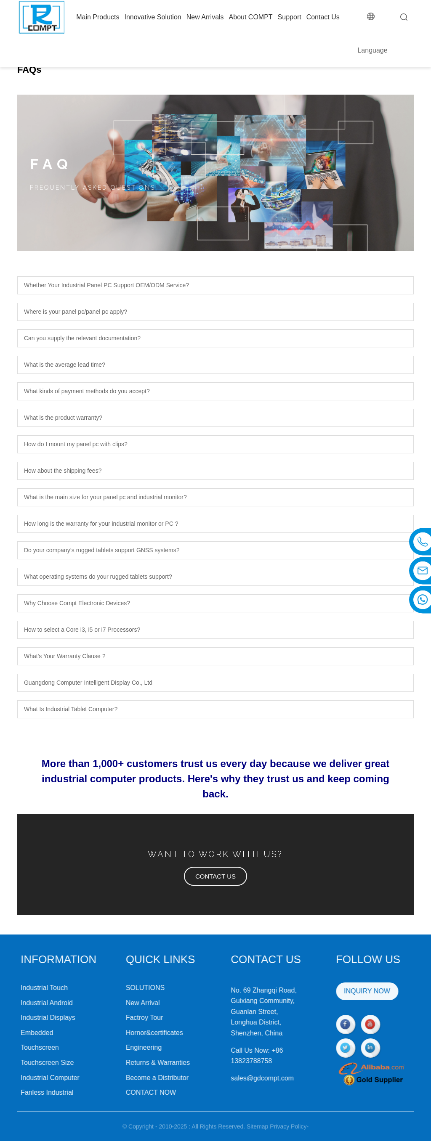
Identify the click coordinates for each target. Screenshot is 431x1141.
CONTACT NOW (128, 1092)
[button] (215, 876)
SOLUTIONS (122, 987)
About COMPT (251, 17)
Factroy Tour (121, 1017)
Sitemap (257, 1133)
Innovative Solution (152, 17)
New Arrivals (205, 17)
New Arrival (120, 1002)
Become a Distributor (134, 1077)
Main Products (97, 17)
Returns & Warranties (135, 1062)
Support (289, 17)
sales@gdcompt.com (239, 1078)
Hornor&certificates (131, 1032)
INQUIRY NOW (344, 991)
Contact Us (323, 17)
